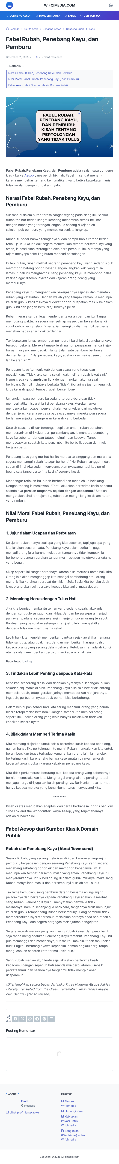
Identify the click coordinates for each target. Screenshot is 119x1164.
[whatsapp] (30, 1019)
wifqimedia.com (59, 5)
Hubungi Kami (72, 1111)
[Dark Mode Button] (111, 5)
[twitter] (22, 1019)
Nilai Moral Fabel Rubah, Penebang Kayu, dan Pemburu (43, 79)
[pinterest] (44, 1019)
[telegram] (37, 1019)
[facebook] (15, 1019)
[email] (51, 1019)
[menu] (9, 5)
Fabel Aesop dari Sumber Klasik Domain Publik (38, 85)
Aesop (29, 175)
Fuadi (24, 1101)
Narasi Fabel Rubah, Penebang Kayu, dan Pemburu (40, 73)
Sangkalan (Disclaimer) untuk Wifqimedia (73, 1135)
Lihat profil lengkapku (22, 1112)
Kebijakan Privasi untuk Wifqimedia (69, 1121)
